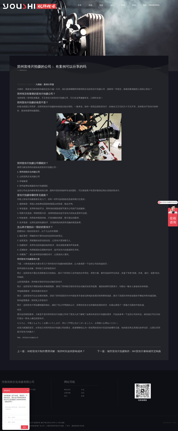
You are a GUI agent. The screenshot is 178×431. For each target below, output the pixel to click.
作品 (90, 6)
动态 (82, 391)
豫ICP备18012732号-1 (49, 421)
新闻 (101, 6)
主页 (79, 6)
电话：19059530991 (151, 6)
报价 (134, 6)
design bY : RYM (169, 421)
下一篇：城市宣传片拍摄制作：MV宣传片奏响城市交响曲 (125, 347)
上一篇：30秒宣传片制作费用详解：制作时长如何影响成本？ (55, 347)
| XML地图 (60, 421)
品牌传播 (67, 391)
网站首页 (67, 388)
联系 (123, 6)
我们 (112, 6)
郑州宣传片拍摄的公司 (34, 333)
